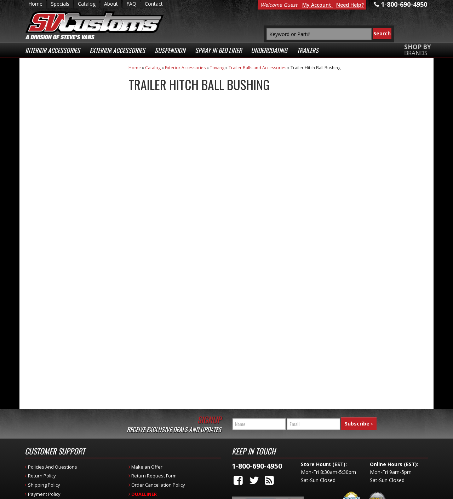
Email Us (54, 280)
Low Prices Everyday (66, 116)
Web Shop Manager (169, 492)
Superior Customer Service (70, 182)
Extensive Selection (70, 87)
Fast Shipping (61, 144)
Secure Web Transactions (60, 214)
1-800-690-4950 (60, 303)
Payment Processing (351, 473)
